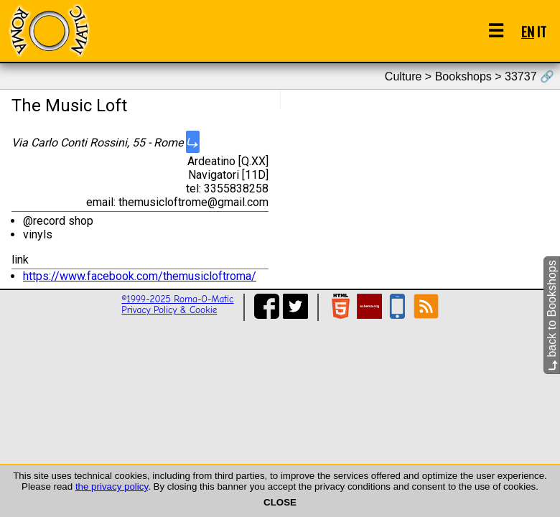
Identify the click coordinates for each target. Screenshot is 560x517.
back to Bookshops (552, 315)
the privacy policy (111, 486)
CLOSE (280, 502)
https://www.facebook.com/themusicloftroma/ (139, 276)
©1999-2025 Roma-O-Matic (177, 299)
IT (541, 31)
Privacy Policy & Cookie (169, 309)
